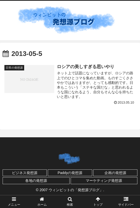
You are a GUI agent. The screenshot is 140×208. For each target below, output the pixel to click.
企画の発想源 (115, 173)
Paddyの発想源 (70, 173)
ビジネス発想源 (24, 173)
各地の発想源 (36, 180)
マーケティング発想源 (104, 180)
